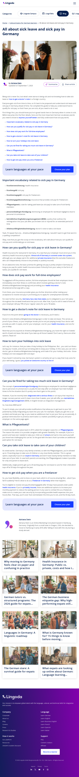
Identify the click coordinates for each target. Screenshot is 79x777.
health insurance (52, 285)
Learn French (45, 724)
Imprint (33, 766)
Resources (6, 743)
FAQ (42, 740)
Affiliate (43, 745)
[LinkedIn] (31, 769)
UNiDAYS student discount (11, 745)
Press (4, 727)
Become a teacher (50, 752)
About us (5, 718)
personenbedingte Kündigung (26, 386)
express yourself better (28, 117)
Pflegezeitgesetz (67, 430)
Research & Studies (9, 730)
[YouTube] (39, 769)
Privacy (40, 766)
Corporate (5, 715)
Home (4, 23)
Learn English (45, 718)
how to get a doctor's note (19, 99)
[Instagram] (47, 769)
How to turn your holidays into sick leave (23, 141)
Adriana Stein (16, 83)
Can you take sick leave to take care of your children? (27, 155)
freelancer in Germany (41, 480)
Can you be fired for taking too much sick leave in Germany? (30, 145)
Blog (62, 13)
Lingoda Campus (28, 13)
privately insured (29, 487)
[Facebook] (43, 769)
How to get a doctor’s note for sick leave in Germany (27, 136)
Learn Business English (49, 721)
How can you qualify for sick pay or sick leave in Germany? (29, 127)
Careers (5, 724)
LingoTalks (48, 13)
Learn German (46, 715)
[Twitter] (35, 769)
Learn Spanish (46, 727)
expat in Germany (32, 456)
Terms (46, 766)
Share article (68, 84)
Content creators (46, 743)
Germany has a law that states (34, 299)
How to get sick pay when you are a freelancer (25, 160)
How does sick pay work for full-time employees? (26, 131)
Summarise (51, 84)
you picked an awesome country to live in (37, 360)
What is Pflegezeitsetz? (15, 150)
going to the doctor (31, 315)
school (47, 435)
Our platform (7, 740)
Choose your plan (62, 169)
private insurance (45, 258)
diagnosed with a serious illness (40, 395)
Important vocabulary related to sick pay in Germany (27, 122)
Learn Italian (45, 730)
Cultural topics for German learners (23, 23)
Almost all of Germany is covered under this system (51, 255)
